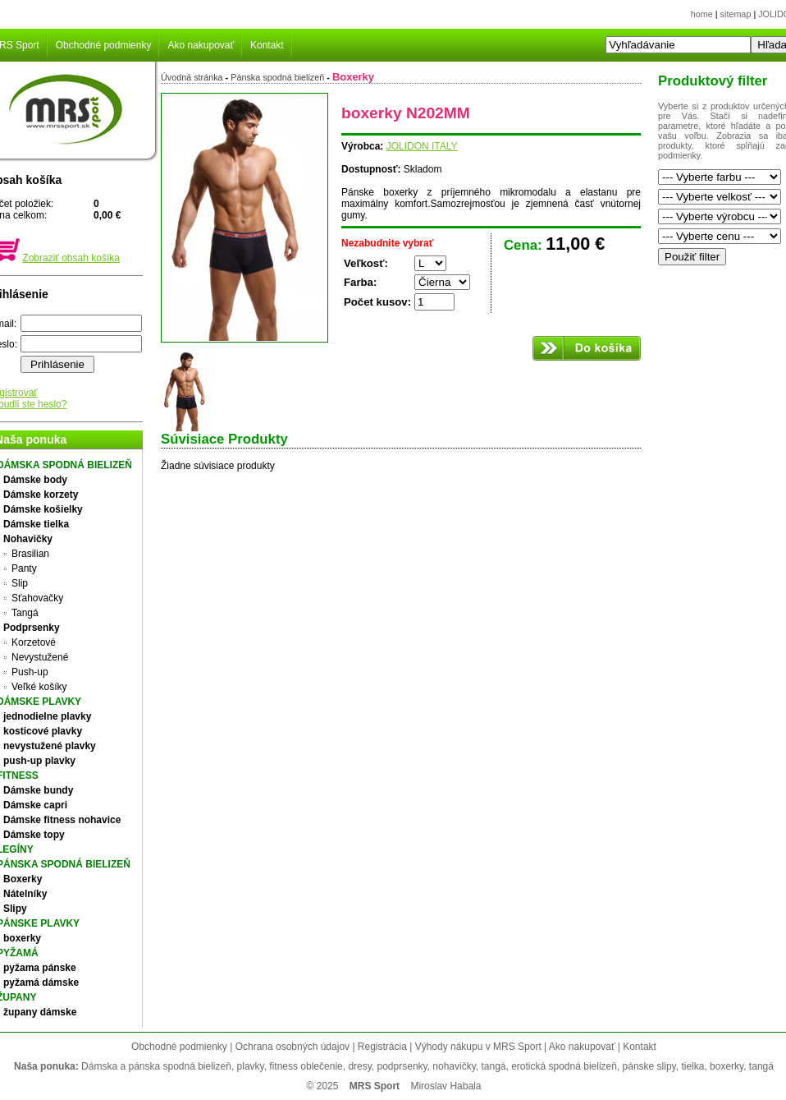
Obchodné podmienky (104, 45)
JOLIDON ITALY (422, 146)
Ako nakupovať (200, 45)
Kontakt (267, 45)
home (702, 14)
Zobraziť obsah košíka (71, 258)
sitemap (736, 14)
